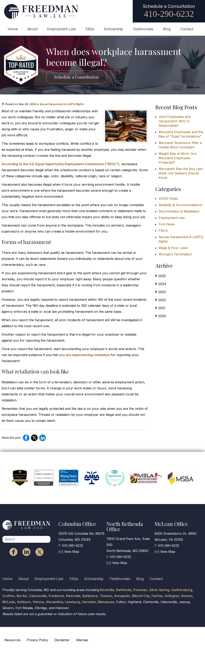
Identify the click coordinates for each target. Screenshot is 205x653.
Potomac (140, 590)
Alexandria (54, 602)
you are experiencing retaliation (84, 355)
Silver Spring (159, 590)
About (32, 29)
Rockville (107, 590)
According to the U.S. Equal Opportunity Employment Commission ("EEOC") (60, 164)
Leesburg (72, 602)
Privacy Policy (37, 640)
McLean (8, 602)
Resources (12, 640)
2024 (160, 284)
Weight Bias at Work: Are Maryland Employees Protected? (177, 158)
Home (13, 29)
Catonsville (38, 596)
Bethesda (123, 590)
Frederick (56, 596)
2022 (160, 300)
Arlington (172, 596)
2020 (160, 316)
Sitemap (82, 640)
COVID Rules (168, 198)
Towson (106, 596)
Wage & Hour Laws (173, 248)
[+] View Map (68, 552)
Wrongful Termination (175, 254)
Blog (167, 29)
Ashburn (24, 602)
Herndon (89, 602)
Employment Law (61, 29)
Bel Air (22, 596)
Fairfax (157, 596)
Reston (186, 596)
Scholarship (113, 29)
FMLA (163, 231)
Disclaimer (62, 640)
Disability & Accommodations (180, 205)
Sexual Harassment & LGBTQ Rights (61, 104)
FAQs (89, 29)
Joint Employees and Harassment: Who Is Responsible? (174, 121)
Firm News (167, 224)
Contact (186, 29)
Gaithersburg (181, 590)
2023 (160, 292)
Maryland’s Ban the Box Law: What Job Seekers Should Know (181, 173)
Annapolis (122, 596)
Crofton (8, 596)
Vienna (38, 602)
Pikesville (73, 596)
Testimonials (143, 29)
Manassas (106, 602)
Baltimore (90, 596)
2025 (160, 276)
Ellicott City (141, 596)
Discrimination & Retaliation (179, 211)
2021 (160, 308)
